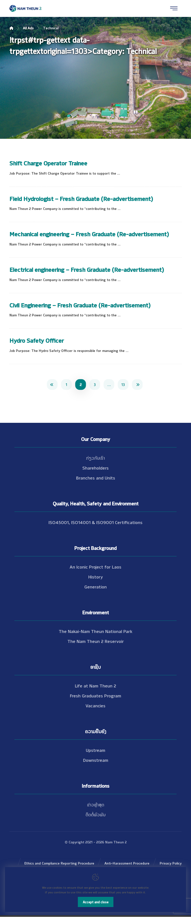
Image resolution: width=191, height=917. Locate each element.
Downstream (95, 760)
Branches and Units (95, 478)
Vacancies (95, 705)
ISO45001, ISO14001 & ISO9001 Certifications (95, 522)
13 (123, 384)
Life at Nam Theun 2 (95, 685)
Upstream (95, 750)
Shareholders (95, 468)
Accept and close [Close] (95, 902)
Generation (95, 586)
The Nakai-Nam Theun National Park (95, 631)
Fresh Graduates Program (95, 695)
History (95, 576)
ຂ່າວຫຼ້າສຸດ (95, 804)
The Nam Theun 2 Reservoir (95, 641)
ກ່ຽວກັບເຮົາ (95, 458)
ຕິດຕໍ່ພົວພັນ (96, 814)
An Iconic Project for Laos (95, 567)
